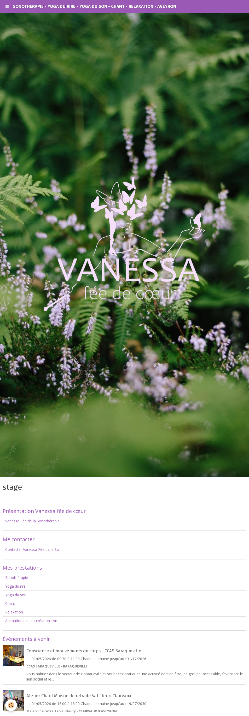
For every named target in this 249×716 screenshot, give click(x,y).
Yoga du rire (15, 586)
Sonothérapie (16, 577)
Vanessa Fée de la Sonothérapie (32, 520)
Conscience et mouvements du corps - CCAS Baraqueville (83, 650)
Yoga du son (15, 594)
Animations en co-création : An (31, 620)
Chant (10, 603)
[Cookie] (11, 705)
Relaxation (14, 612)
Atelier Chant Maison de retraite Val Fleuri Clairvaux (78, 695)
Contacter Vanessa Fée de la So (32, 549)
